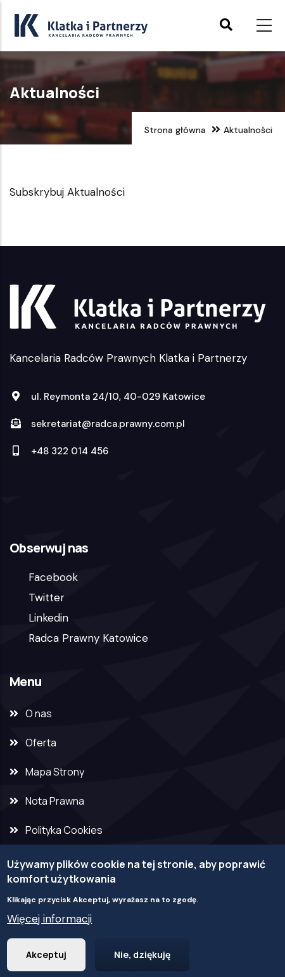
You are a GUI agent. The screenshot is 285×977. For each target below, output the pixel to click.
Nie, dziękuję (142, 956)
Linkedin (48, 618)
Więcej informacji (49, 921)
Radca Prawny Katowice (88, 638)
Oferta (40, 743)
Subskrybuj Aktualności (67, 192)
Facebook (53, 577)
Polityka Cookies (64, 830)
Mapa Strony (54, 772)
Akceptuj (46, 956)
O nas (38, 713)
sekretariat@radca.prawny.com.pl (97, 424)
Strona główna (175, 130)
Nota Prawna (54, 801)
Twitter (46, 597)
